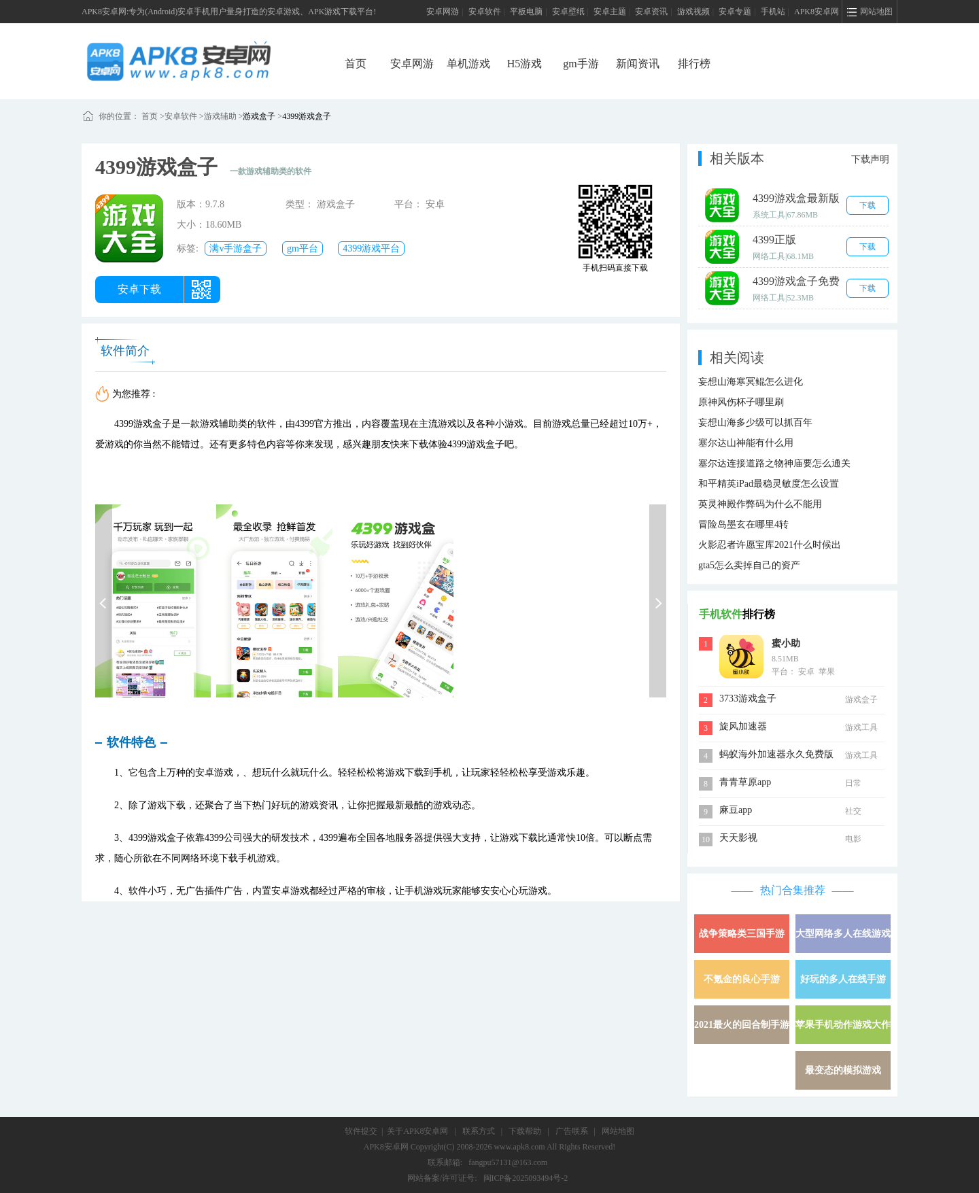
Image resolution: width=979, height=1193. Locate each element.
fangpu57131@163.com (507, 1162)
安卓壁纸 (568, 11)
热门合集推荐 (792, 890)
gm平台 (302, 248)
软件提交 (361, 1131)
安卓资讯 (651, 11)
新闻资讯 (637, 63)
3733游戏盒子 (747, 698)
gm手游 (580, 63)
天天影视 (738, 838)
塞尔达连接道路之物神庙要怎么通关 (774, 463)
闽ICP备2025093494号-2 (525, 1178)
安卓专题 (735, 11)
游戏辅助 (220, 116)
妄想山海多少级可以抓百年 (755, 422)
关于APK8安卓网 (417, 1131)
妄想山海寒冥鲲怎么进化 (750, 382)
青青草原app (745, 782)
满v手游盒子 (235, 248)
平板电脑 (526, 11)
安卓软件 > (184, 116)
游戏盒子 (259, 116)
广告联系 (571, 1131)
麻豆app (735, 810)
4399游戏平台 (371, 248)
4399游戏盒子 (306, 116)
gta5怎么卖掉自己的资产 (749, 565)
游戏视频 (693, 11)
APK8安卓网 (816, 11)
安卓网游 (442, 11)
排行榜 (694, 63)
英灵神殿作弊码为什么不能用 (760, 504)
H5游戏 (525, 63)
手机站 (773, 11)
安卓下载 (139, 289)
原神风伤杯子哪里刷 (741, 402)
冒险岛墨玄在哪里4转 (743, 524)
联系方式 (478, 1131)
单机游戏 (468, 63)
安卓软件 (484, 11)
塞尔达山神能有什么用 (745, 443)
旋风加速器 (743, 726)
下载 (867, 205)
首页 (355, 63)
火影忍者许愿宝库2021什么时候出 (769, 545)
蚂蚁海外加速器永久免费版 (776, 754)
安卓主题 (610, 11)
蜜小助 (786, 643)
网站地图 (618, 1131)
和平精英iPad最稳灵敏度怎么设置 (768, 484)
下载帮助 (525, 1131)
